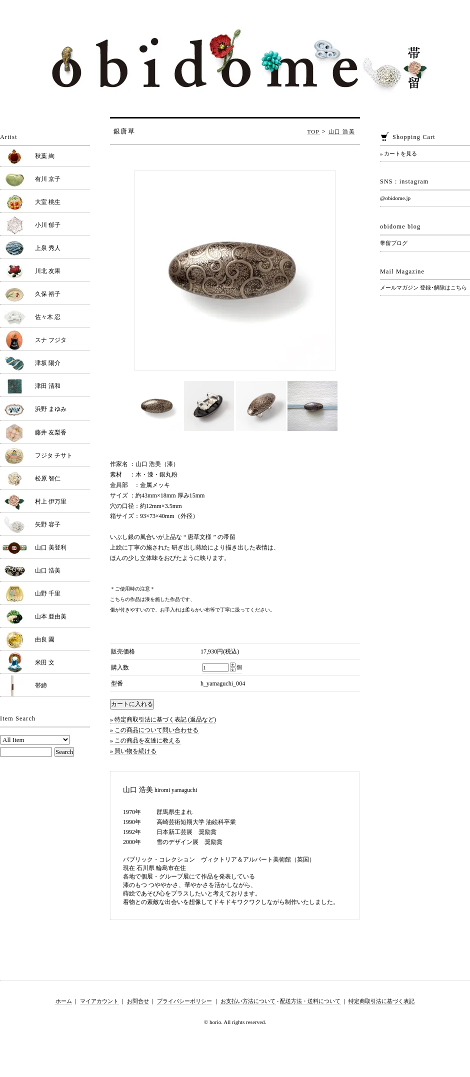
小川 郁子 (47, 225)
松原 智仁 (47, 478)
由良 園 (44, 639)
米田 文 (44, 662)
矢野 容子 (47, 524)
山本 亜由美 (50, 616)
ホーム (64, 1001)
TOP (313, 131)
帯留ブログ (394, 243)
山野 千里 (47, 593)
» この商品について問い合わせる (154, 730)
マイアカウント (99, 1001)
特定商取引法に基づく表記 (381, 1001)
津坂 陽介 (47, 363)
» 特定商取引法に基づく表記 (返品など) (163, 719)
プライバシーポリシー (184, 1001)
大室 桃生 (47, 202)
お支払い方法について (248, 1001)
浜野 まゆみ (50, 409)
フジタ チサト (53, 455)
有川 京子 (47, 179)
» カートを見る (398, 153)
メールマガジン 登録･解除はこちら (423, 287)
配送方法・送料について (310, 1001)
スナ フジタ (50, 340)
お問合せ (138, 1001)
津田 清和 (47, 386)
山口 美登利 (50, 547)
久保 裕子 (47, 294)
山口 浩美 (341, 131)
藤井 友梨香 (50, 432)
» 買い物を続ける (133, 751)
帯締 (41, 685)
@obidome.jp (395, 198)
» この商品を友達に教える (145, 740)
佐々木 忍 (47, 317)
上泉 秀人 (47, 248)
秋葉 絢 (44, 156)
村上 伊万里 (50, 501)
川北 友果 (47, 271)
